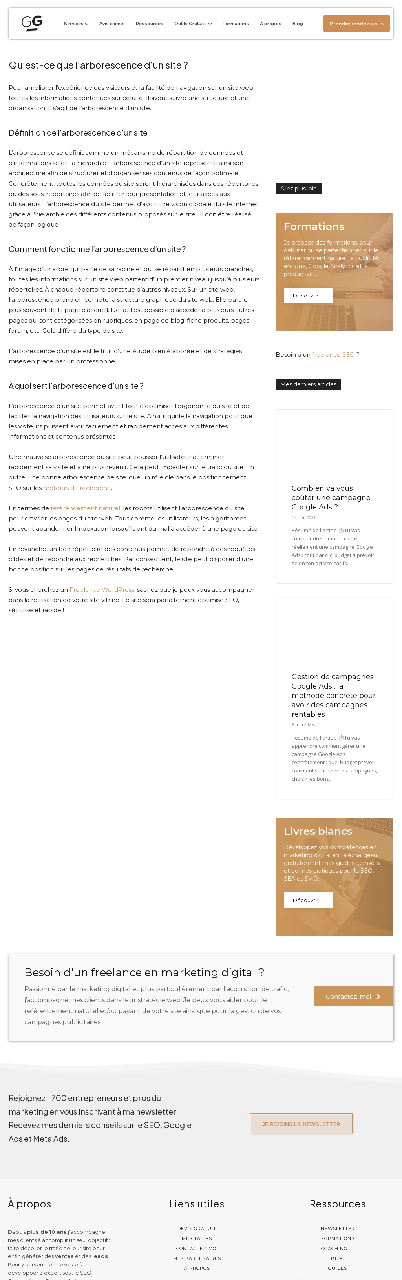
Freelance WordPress (101, 589)
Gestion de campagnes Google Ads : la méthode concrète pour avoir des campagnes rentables (334, 640)
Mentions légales (263, 1257)
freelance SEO (333, 299)
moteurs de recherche (77, 487)
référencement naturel (85, 508)
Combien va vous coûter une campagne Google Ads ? (331, 442)
